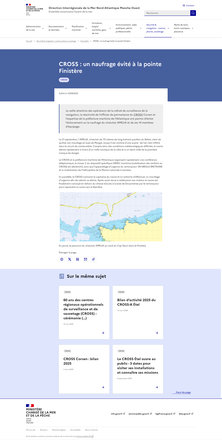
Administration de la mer (33, 28)
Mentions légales (59, 430)
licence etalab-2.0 (83, 436)
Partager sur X (69, 259)
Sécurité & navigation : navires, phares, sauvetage (156, 28)
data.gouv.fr (185, 413)
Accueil (29, 41)
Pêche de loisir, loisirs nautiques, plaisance (182, 28)
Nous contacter (91, 430)
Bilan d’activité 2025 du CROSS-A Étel (136, 302)
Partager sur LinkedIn (77, 259)
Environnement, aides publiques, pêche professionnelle (126, 28)
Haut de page (183, 392)
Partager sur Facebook (62, 259)
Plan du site (30, 430)
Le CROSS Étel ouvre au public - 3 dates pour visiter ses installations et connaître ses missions (137, 365)
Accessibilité (75, 430)
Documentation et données (56, 28)
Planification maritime (78, 28)
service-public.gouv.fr (139, 413)
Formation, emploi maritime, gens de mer (99, 28)
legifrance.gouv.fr (164, 413)
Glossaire (43, 430)
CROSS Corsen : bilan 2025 (81, 361)
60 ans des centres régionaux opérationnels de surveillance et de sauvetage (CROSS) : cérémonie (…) (83, 309)
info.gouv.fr (116, 413)
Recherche (193, 13)
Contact (190, 5)
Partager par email (85, 259)
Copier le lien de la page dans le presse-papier (93, 259)
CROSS (64, 79)
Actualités (84, 41)
